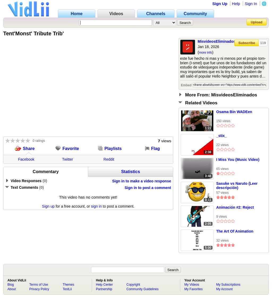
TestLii (67, 289)
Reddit (109, 159)
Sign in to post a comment (148, 188)
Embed (186, 85)
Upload (256, 22)
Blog (10, 284)
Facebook (26, 159)
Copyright (133, 284)
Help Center (104, 284)
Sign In (251, 3)
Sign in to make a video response (141, 181)
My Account (224, 289)
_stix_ (221, 136)
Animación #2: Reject (235, 207)
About (11, 289)
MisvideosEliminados (216, 41)
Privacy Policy (39, 289)
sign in (96, 206)
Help (236, 3)
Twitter (67, 159)
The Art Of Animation (234, 231)
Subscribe (247, 43)
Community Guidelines (142, 289)
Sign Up (219, 3)
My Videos (191, 284)
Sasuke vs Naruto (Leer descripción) (237, 185)
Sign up (48, 206)
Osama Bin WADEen (234, 112)
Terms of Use (38, 284)
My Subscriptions (228, 284)
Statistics (130, 171)
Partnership (104, 289)
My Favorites (193, 289)
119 (263, 43)
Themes (68, 284)
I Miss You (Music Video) (238, 159)
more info (205, 52)
